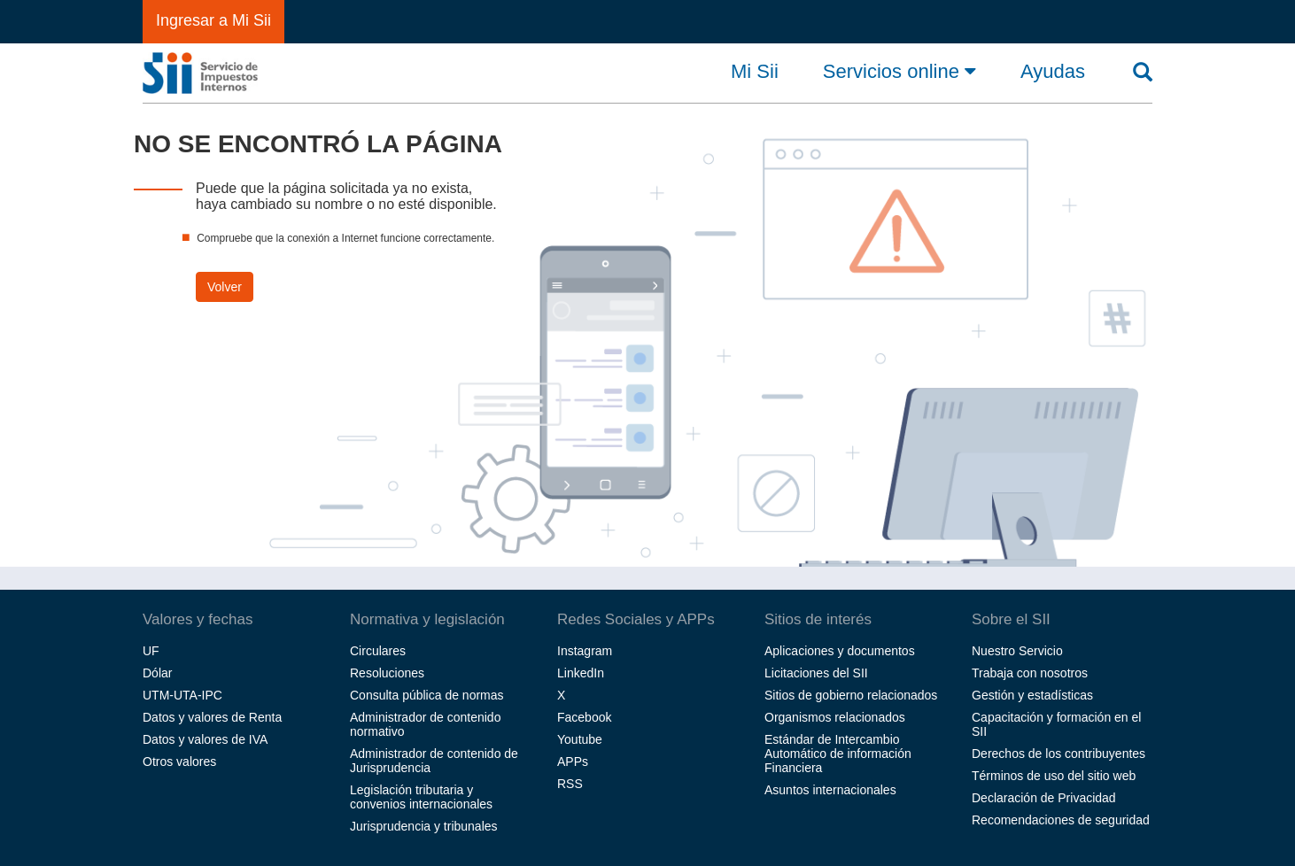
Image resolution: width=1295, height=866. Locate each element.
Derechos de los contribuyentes (1058, 753)
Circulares (378, 651)
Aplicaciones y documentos (839, 651)
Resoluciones (387, 673)
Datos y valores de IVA (205, 739)
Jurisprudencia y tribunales (424, 826)
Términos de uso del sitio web (1054, 776)
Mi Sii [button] (755, 72)
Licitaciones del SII (816, 673)
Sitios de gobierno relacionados (850, 695)
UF (151, 651)
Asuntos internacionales (830, 790)
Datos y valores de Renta (212, 717)
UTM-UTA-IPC (182, 695)
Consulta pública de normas (427, 695)
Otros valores (179, 761)
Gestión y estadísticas (1032, 695)
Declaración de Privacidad (1044, 798)
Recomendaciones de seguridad (1061, 820)
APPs (572, 761)
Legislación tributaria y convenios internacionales (421, 797)
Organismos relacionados (834, 717)
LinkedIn (580, 673)
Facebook (584, 717)
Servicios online (899, 71)
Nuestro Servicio (1017, 651)
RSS (570, 784)
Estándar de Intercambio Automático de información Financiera (837, 753)
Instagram (584, 651)
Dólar (157, 673)
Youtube (579, 739)
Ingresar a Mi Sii (213, 20)
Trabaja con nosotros (1030, 673)
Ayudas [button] (1052, 72)
